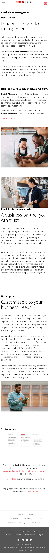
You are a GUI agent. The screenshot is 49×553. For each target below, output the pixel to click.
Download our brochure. (14, 118)
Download (11, 479)
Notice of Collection (13, 534)
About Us (11, 531)
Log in (40, 534)
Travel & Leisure (36, 522)
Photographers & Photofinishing (18, 518)
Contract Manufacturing (16, 522)
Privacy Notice (24, 531)
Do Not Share (30, 534)
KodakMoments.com (24, 514)
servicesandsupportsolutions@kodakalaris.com (23, 471)
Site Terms (37, 531)
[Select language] (45, 3)
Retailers (39, 518)
